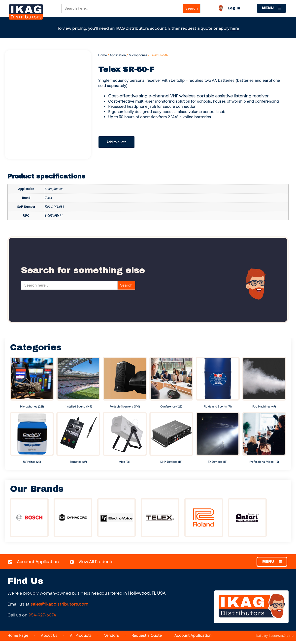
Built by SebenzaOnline (275, 636)
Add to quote (116, 142)
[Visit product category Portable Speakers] (125, 383)
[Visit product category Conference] (171, 383)
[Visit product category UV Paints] (32, 438)
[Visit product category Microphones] (32, 383)
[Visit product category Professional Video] (264, 438)
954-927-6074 (42, 615)
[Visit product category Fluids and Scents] (218, 383)
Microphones (138, 55)
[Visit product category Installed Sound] (78, 383)
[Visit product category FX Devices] (218, 438)
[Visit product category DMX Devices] (171, 438)
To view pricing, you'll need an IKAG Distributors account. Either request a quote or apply (148, 28)
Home (102, 55)
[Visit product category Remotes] (78, 438)
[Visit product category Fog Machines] (264, 383)
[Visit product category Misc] (125, 438)
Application (118, 55)
